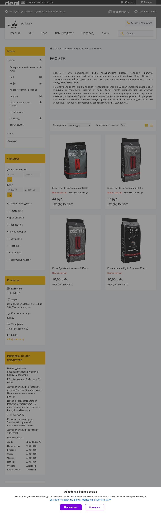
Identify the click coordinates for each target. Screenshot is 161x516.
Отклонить (94, 507)
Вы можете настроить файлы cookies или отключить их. (79, 499)
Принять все (71, 507)
